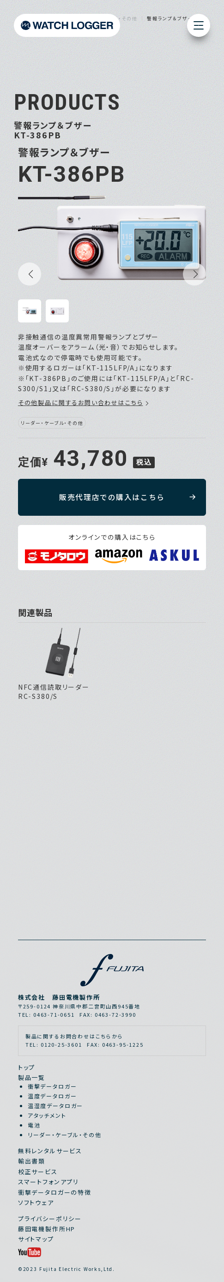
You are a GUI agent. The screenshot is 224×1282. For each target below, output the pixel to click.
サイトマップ (36, 1238)
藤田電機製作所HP (46, 1228)
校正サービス (38, 1171)
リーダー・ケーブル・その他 (65, 1135)
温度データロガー (52, 1096)
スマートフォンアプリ (48, 1181)
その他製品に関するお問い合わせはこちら (80, 402)
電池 (34, 1125)
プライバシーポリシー (50, 1218)
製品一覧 (31, 1077)
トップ (26, 1067)
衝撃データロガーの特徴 (54, 1192)
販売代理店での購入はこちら (111, 497)
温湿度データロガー (55, 1105)
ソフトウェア (36, 1202)
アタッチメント (47, 1115)
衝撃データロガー (52, 1086)
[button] (29, 274)
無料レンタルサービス (50, 1150)
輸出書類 (31, 1161)
